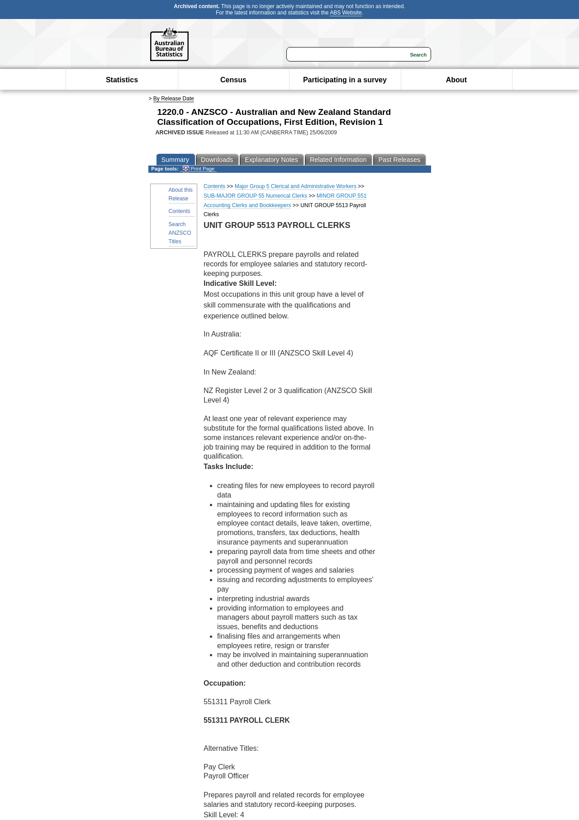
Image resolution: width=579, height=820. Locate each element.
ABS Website (345, 12)
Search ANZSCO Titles (180, 233)
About (456, 80)
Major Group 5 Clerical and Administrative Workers (295, 186)
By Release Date (173, 98)
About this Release (181, 194)
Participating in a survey (345, 80)
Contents (179, 211)
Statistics (122, 80)
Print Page (198, 169)
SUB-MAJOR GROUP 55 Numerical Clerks (255, 196)
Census (233, 80)
